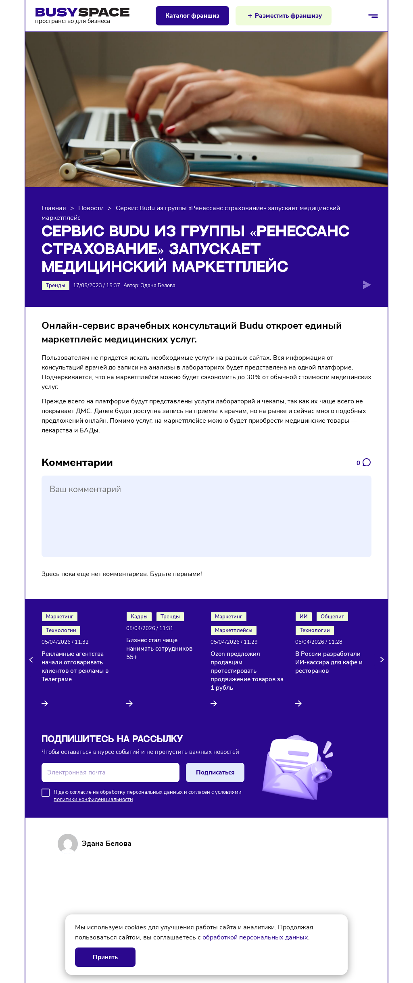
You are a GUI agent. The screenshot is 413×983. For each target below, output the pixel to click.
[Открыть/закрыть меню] (373, 16)
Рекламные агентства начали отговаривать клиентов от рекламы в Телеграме (75, 666)
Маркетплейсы (233, 630)
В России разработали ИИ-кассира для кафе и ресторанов (329, 662)
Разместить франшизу (288, 16)
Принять (105, 957)
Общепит (332, 616)
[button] (32, 660)
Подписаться (215, 772)
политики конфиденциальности (93, 799)
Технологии (61, 630)
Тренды (55, 285)
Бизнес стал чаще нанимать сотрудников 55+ (159, 648)
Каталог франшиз (192, 16)
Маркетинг (59, 616)
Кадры (139, 616)
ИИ (304, 616)
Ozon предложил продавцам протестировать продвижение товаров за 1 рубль (247, 671)
